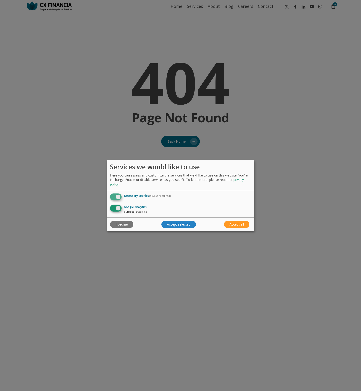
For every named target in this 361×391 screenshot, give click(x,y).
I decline (122, 224)
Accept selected (178, 224)
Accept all (237, 224)
